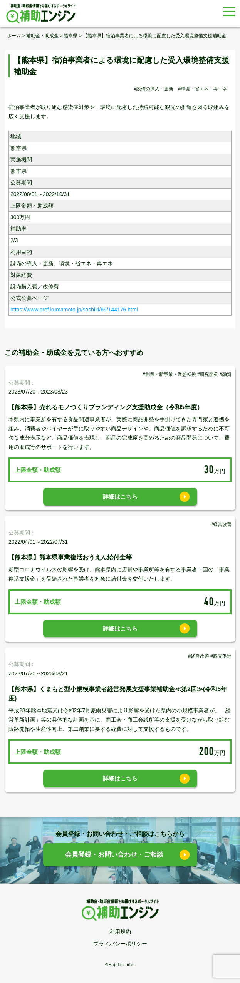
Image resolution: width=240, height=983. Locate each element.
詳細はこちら (120, 496)
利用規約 (120, 932)
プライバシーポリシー (120, 944)
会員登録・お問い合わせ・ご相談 (114, 854)
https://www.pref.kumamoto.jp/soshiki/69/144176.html (74, 309)
